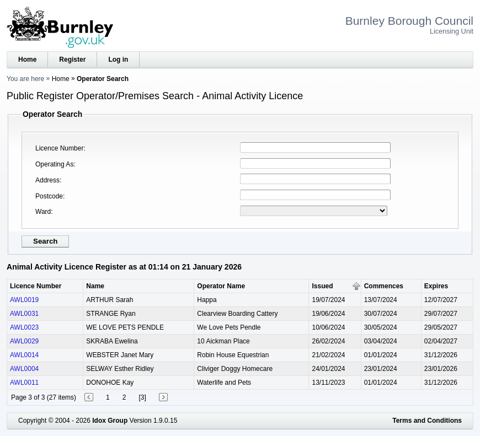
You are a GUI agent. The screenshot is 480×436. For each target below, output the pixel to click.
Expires (436, 286)
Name (95, 286)
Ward (43, 212)
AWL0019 (24, 300)
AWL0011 (24, 382)
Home (27, 59)
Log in (118, 59)
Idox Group (109, 420)
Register (72, 59)
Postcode (49, 196)
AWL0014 (24, 355)
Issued (322, 286)
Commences (383, 286)
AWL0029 (24, 341)
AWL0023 (24, 327)
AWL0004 (24, 369)
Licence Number (59, 148)
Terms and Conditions (427, 420)
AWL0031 (24, 313)
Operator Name (221, 286)
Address (47, 180)
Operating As (54, 164)
